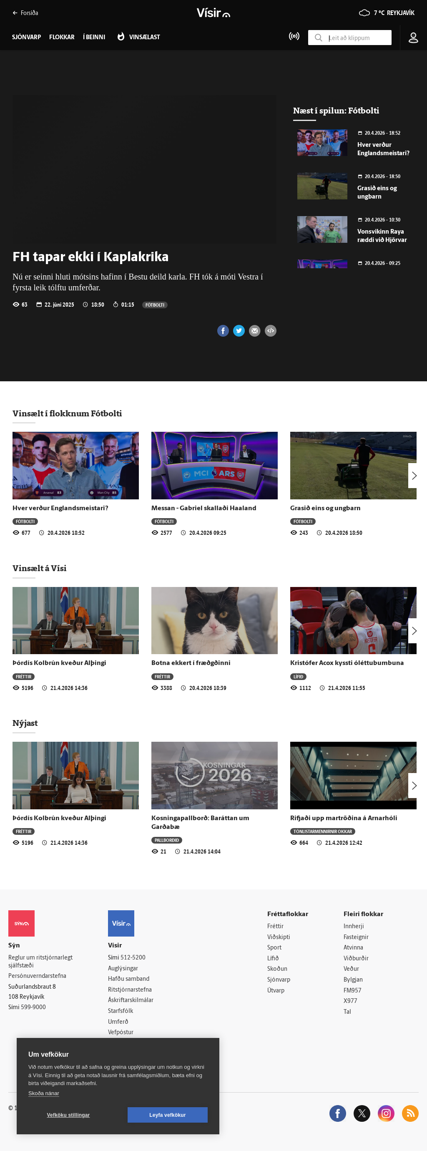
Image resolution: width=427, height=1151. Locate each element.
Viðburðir (356, 959)
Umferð (118, 1022)
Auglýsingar (123, 969)
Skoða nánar (43, 1093)
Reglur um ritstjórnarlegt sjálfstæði (40, 962)
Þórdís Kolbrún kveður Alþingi (59, 663)
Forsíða (25, 12)
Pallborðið (167, 840)
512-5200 (133, 958)
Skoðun (277, 969)
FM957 (353, 991)
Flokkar (62, 38)
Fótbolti (155, 304)
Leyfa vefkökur (167, 1115)
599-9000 (33, 1008)
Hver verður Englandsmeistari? (60, 508)
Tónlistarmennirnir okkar (323, 831)
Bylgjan (353, 980)
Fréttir (23, 676)
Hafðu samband (128, 979)
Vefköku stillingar (68, 1115)
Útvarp (275, 991)
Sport (274, 948)
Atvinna (353, 948)
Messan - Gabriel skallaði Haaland (203, 508)
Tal (347, 1012)
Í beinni (94, 38)
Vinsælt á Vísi (40, 568)
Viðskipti (278, 937)
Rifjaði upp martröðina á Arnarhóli (343, 818)
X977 (350, 1001)
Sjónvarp (278, 980)
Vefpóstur (120, 1033)
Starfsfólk (120, 1011)
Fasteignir (356, 937)
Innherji (354, 927)
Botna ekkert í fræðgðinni (191, 663)
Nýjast (25, 723)
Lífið (298, 676)
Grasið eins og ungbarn (325, 508)
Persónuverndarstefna (37, 976)
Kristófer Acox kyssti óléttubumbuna (347, 663)
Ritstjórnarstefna (130, 990)
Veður (351, 969)
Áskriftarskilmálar (130, 1000)
